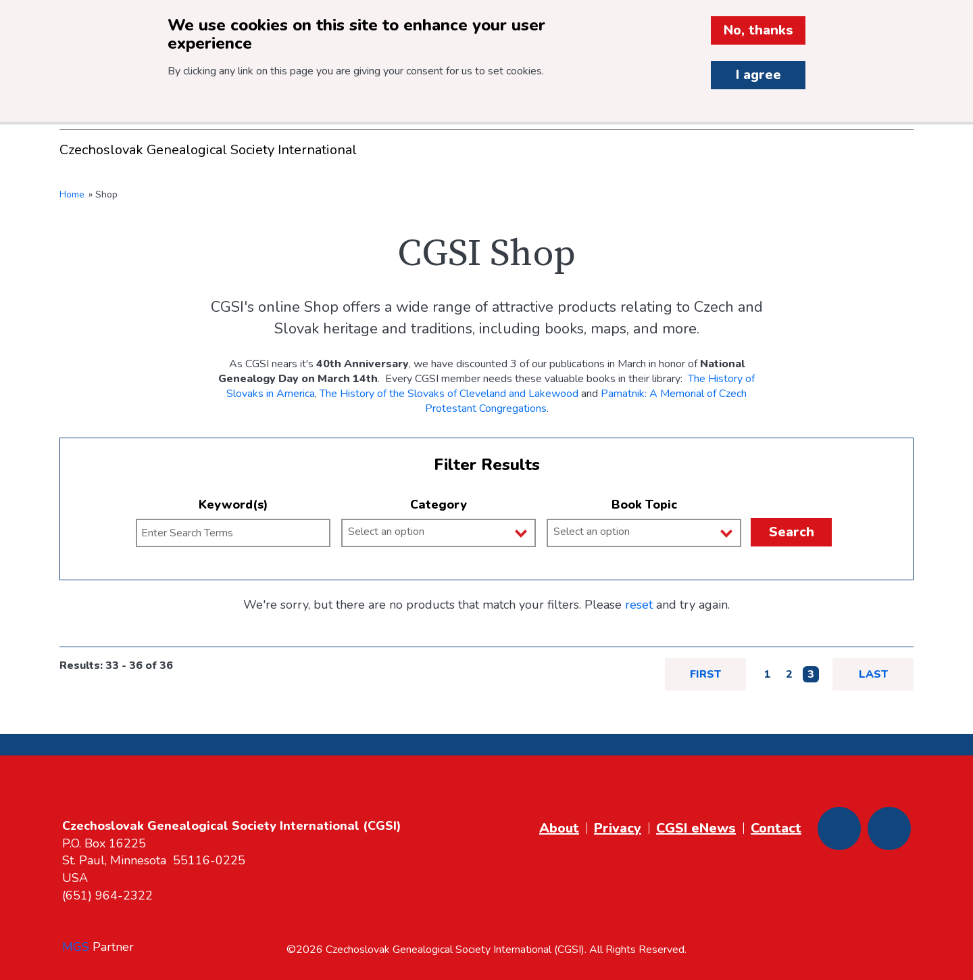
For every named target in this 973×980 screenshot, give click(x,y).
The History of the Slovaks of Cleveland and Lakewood (449, 393)
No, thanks (758, 30)
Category (438, 504)
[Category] (444, 532)
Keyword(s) (233, 504)
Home (71, 194)
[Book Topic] (649, 532)
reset (639, 605)
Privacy (617, 828)
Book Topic (644, 504)
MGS (75, 947)
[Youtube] (889, 828)
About (559, 828)
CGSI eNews (696, 828)
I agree (758, 75)
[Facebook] (839, 828)
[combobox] (438, 533)
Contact (776, 828)
